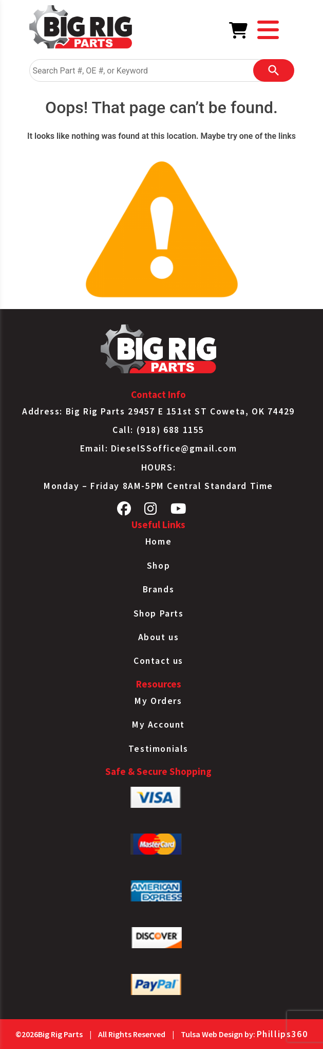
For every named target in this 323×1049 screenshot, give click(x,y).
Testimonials (158, 748)
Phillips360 (282, 1034)
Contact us (158, 660)
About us (158, 637)
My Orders (158, 701)
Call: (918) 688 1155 (158, 430)
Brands (159, 589)
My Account (158, 724)
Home (158, 541)
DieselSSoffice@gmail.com (174, 448)
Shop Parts (159, 613)
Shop (158, 565)
